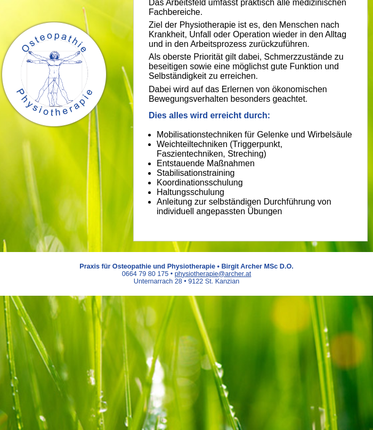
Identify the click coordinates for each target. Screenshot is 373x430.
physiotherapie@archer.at (213, 274)
